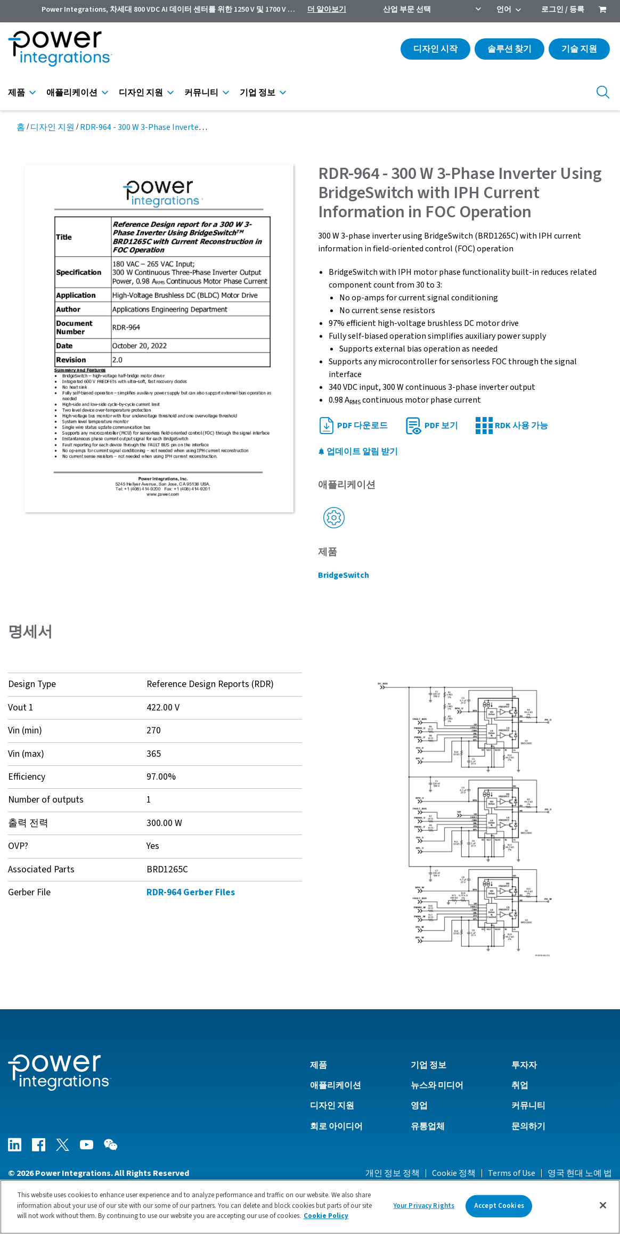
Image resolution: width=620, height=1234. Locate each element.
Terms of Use (511, 1173)
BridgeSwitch (343, 575)
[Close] (603, 1205)
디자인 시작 (435, 49)
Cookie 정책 (454, 1173)
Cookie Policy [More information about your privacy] (326, 1216)
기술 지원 (579, 49)
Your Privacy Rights (424, 1206)
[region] (310, 1207)
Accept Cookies (499, 1206)
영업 (419, 1106)
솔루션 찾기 (509, 49)
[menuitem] (602, 10)
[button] (465, 819)
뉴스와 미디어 (437, 1085)
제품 (16, 93)
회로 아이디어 (336, 1126)
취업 (519, 1085)
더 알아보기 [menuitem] (326, 9)
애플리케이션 (71, 93)
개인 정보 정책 (392, 1173)
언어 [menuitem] (503, 9)
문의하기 (528, 1126)
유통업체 (428, 1126)
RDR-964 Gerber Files (190, 892)
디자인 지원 (141, 93)
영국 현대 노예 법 (580, 1173)
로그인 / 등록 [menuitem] (562, 9)
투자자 (524, 1065)
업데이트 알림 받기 (358, 451)
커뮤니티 (201, 93)
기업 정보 (257, 93)
